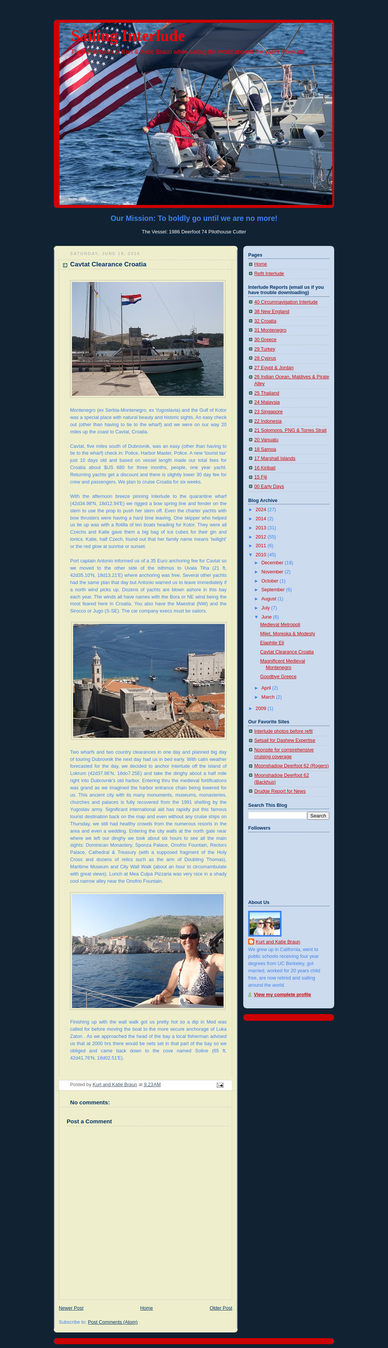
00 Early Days (269, 486)
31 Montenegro (270, 330)
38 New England (271, 311)
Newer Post (71, 1308)
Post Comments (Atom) (113, 1322)
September (273, 589)
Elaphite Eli (272, 643)
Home (146, 1308)
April (266, 688)
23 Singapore (268, 411)
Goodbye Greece (278, 676)
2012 (262, 537)
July (266, 608)
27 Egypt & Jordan (274, 367)
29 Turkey (264, 349)
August (269, 599)
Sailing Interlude (128, 35)
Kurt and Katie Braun (278, 942)
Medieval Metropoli (280, 624)
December (273, 562)
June (267, 617)
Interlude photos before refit (283, 731)
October (270, 581)
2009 (262, 708)
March (268, 697)
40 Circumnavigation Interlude (286, 302)
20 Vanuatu (266, 440)
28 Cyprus (265, 358)
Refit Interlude (269, 273)
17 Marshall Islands (275, 458)
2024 (262, 509)
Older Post (221, 1308)
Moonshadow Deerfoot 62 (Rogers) (291, 765)
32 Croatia (265, 321)
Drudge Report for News (280, 791)
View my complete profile (282, 994)
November (273, 572)
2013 (262, 528)
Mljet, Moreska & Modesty (287, 633)
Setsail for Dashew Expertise (284, 740)
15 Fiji (260, 477)
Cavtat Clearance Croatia (287, 652)
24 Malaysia (267, 402)
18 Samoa (265, 449)
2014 (262, 518)
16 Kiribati (264, 468)
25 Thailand (266, 393)
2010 (262, 554)
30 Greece (265, 339)
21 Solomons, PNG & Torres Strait (290, 430)
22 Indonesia (268, 421)
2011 (262, 545)
